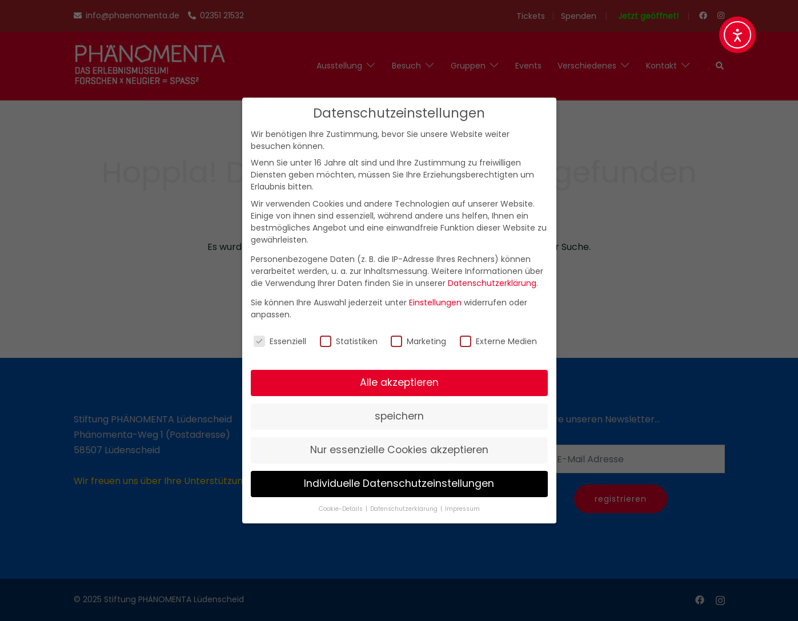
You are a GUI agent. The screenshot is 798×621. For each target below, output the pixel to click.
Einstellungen (435, 302)
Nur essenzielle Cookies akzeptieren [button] (399, 450)
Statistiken (349, 341)
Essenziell (280, 341)
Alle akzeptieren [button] (399, 382)
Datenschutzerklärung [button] (404, 509)
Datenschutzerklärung (492, 283)
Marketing (418, 341)
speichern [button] (399, 416)
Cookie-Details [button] (341, 509)
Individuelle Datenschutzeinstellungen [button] (399, 483)
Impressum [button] (462, 509)
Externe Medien (498, 341)
